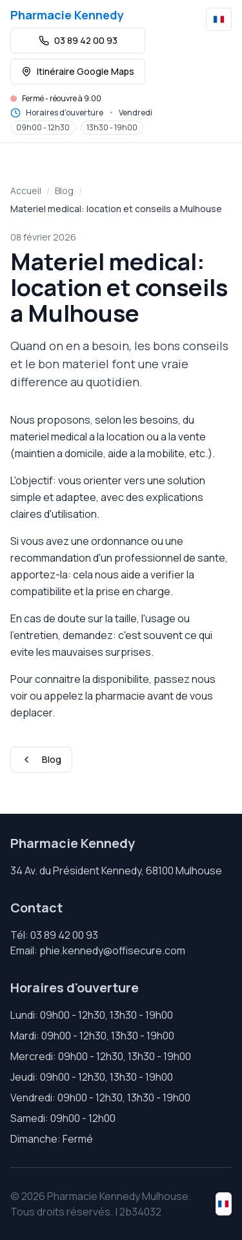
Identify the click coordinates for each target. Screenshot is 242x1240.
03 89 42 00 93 (78, 40)
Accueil (25, 190)
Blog (64, 190)
